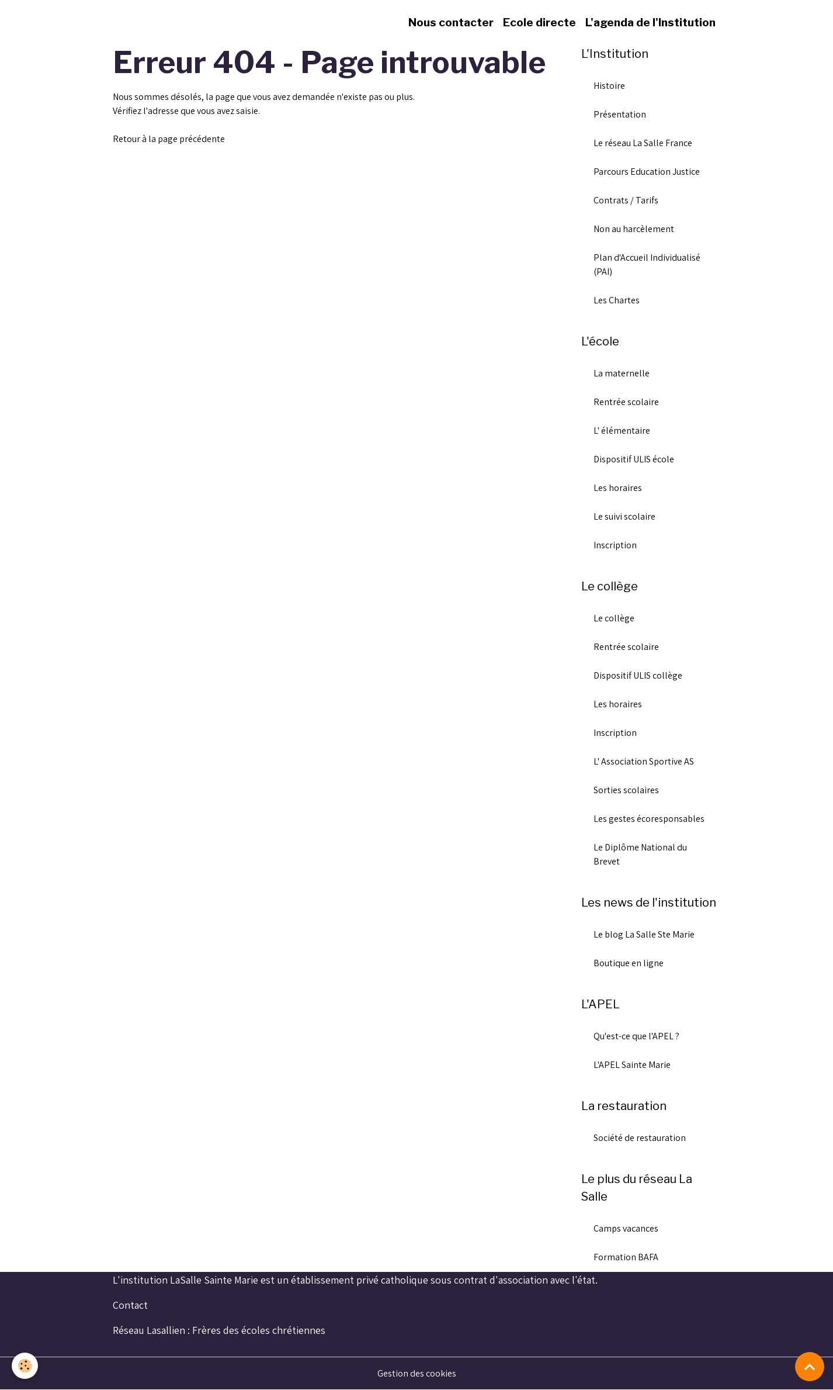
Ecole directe (539, 22)
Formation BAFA (625, 1257)
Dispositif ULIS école (633, 459)
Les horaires (617, 488)
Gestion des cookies (416, 1373)
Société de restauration (639, 1138)
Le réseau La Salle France (642, 143)
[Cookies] (25, 1366)
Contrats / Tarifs (625, 200)
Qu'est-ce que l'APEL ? (636, 1036)
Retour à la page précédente (169, 139)
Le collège (613, 618)
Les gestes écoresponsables (648, 818)
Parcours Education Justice (646, 171)
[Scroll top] (809, 1366)
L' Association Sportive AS (643, 761)
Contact (130, 1305)
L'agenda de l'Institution (650, 22)
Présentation (619, 114)
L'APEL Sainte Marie (632, 1065)
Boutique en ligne (628, 963)
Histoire (609, 85)
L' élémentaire (621, 430)
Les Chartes (616, 300)
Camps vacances (625, 1228)
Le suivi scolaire (624, 516)
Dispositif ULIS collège (637, 675)
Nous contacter (451, 22)
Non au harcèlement (633, 229)
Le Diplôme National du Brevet (640, 854)
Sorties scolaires (626, 790)
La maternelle (621, 373)
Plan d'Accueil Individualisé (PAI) (646, 264)
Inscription (615, 545)
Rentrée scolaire (626, 402)
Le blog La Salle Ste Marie (644, 934)
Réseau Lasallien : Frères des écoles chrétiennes (219, 1330)
